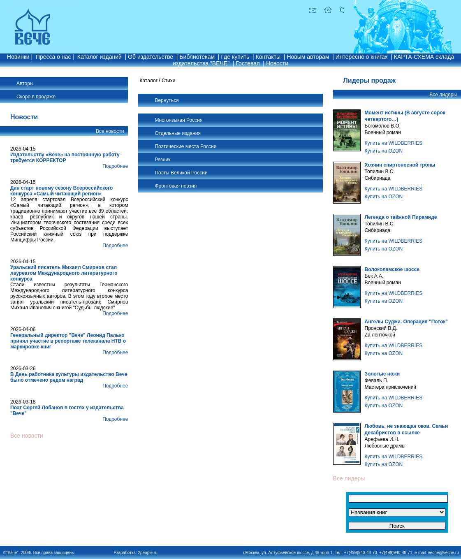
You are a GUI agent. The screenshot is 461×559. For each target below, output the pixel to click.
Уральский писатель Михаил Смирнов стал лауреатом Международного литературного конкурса (64, 273)
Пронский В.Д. (381, 328)
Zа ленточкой (380, 335)
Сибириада (378, 178)
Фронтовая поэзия (176, 186)
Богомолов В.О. (383, 126)
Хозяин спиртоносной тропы (400, 165)
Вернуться (166, 100)
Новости (277, 63)
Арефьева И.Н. (382, 439)
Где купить (235, 56)
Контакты (268, 56)
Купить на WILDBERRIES (394, 143)
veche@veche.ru (443, 552)
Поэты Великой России (181, 173)
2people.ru (147, 552)
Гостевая (247, 63)
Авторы (24, 83)
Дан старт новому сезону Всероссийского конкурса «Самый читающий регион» (61, 191)
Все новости (110, 131)
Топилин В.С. (380, 171)
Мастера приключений (390, 387)
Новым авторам (308, 56)
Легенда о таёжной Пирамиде (401, 217)
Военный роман (383, 132)
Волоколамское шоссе (392, 269)
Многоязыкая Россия (178, 120)
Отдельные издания (178, 133)
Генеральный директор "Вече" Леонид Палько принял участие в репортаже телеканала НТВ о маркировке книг (68, 341)
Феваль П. (376, 380)
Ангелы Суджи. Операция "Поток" (406, 322)
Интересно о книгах (362, 56)
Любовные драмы (385, 446)
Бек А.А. (374, 276)
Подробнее (115, 166)
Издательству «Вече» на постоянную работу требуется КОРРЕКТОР (65, 157)
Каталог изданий (99, 56)
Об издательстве (150, 56)
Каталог (148, 81)
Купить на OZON (384, 151)
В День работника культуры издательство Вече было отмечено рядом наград (68, 377)
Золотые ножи (382, 374)
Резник (162, 159)
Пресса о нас (53, 56)
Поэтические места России (185, 146)
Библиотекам (197, 56)
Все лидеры (443, 94)
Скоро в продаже (36, 97)
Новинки (18, 56)
